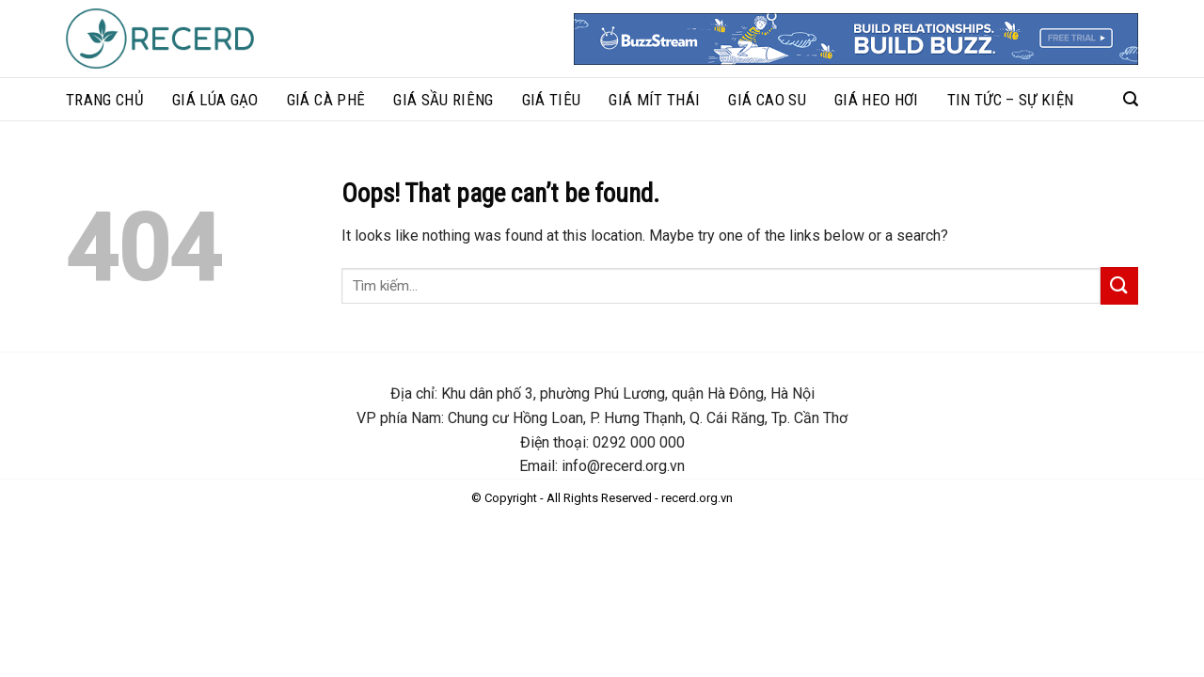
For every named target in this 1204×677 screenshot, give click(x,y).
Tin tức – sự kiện (1010, 99)
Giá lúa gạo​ (215, 99)
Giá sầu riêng (443, 99)
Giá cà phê (326, 99)
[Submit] (1119, 285)
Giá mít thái (654, 99)
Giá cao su (766, 99)
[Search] (1130, 99)
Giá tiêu (551, 99)
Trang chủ (105, 99)
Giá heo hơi (876, 99)
